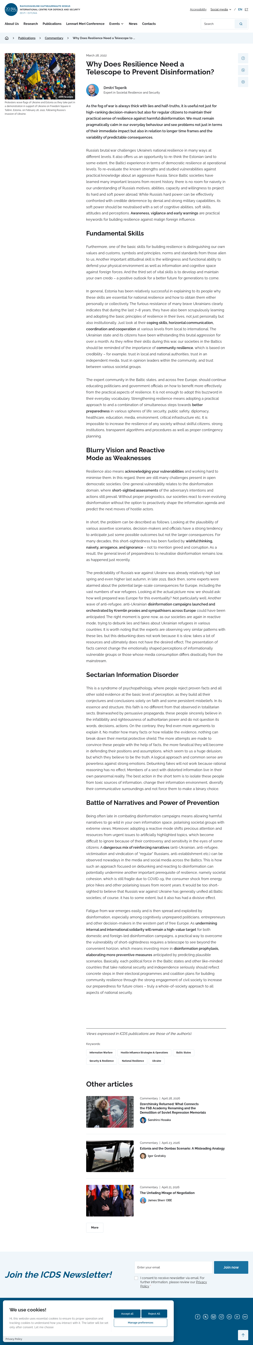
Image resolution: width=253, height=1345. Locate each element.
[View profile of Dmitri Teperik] (123, 90)
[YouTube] (237, 1317)
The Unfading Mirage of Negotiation (167, 1193)
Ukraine (156, 1061)
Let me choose (44, 1327)
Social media (219, 9)
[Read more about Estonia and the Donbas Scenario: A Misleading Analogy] (110, 1156)
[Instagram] (221, 1317)
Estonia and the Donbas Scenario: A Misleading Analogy (182, 1148)
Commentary (54, 38)
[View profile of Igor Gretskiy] (153, 1156)
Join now (231, 1267)
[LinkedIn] (229, 1317)
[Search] (241, 23)
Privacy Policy (14, 1338)
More (94, 1227)
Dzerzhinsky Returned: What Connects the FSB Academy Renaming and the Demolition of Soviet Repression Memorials (173, 1108)
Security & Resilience (102, 1061)
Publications (52, 24)
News (132, 24)
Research (31, 24)
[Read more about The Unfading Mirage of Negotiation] (110, 1200)
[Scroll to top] (243, 1335)
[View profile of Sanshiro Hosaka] (155, 1120)
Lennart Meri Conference (85, 24)
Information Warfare (101, 1052)
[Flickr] (245, 1317)
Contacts (148, 24)
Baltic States (183, 1052)
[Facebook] (197, 1317)
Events (114, 24)
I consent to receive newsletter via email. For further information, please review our (173, 1282)
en (240, 9)
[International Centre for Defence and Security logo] (43, 9)
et (246, 9)
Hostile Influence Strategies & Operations (144, 1052)
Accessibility (198, 9)
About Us (12, 24)
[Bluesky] (213, 1317)
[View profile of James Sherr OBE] (156, 1200)
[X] (205, 1317)
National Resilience (133, 1061)
